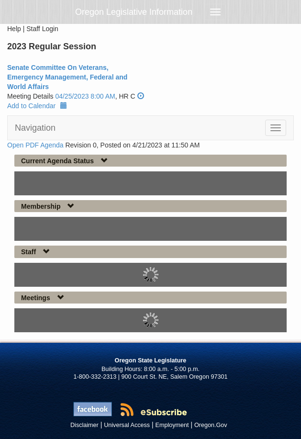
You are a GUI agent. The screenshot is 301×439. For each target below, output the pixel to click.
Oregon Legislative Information (133, 12)
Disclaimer (84, 425)
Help (14, 29)
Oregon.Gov (210, 425)
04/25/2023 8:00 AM (85, 96)
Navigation (35, 128)
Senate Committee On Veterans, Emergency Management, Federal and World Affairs (67, 77)
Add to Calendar (37, 106)
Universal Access (127, 425)
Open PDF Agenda (35, 145)
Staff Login (42, 29)
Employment (172, 425)
